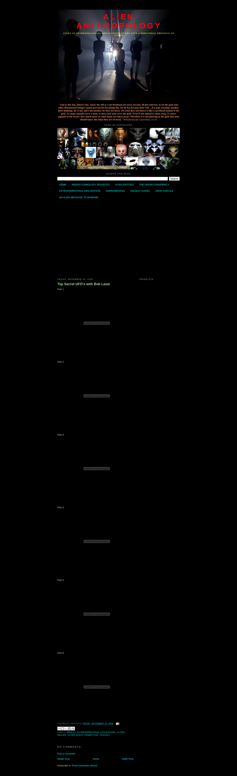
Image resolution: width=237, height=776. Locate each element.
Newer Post (63, 758)
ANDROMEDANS (115, 191)
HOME (62, 184)
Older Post (127, 758)
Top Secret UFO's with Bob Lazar (83, 284)
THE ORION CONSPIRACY (154, 184)
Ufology (105, 735)
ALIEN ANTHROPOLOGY (119, 21)
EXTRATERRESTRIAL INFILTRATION (79, 191)
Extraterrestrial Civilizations (96, 732)
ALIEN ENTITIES (124, 184)
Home (96, 758)
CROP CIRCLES (164, 191)
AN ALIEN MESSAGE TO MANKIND (78, 197)
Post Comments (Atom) (84, 765)
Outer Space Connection (83, 735)
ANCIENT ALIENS (140, 191)
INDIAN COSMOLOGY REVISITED (91, 184)
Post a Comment (66, 753)
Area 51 (71, 732)
